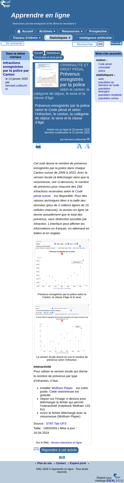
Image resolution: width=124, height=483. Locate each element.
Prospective (97, 31)
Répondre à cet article (59, 450)
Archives (47, 31)
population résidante (110, 94)
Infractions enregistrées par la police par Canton (16, 68)
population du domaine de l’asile (108, 84)
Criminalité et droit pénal (48, 57)
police (101, 70)
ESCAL (111, 480)
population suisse (108, 98)
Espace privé (77, 463)
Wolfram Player (62, 388)
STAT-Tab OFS (56, 423)
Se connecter (14, 43)
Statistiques (58, 37)
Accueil (25, 31)
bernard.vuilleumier (76, 139)
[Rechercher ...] (84, 44)
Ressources (71, 31)
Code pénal (105, 64)
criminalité (104, 67)
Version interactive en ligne (66, 442)
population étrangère (104, 90)
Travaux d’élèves (26, 38)
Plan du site (43, 463)
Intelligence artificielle (93, 37)
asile (101, 79)
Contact (60, 463)
